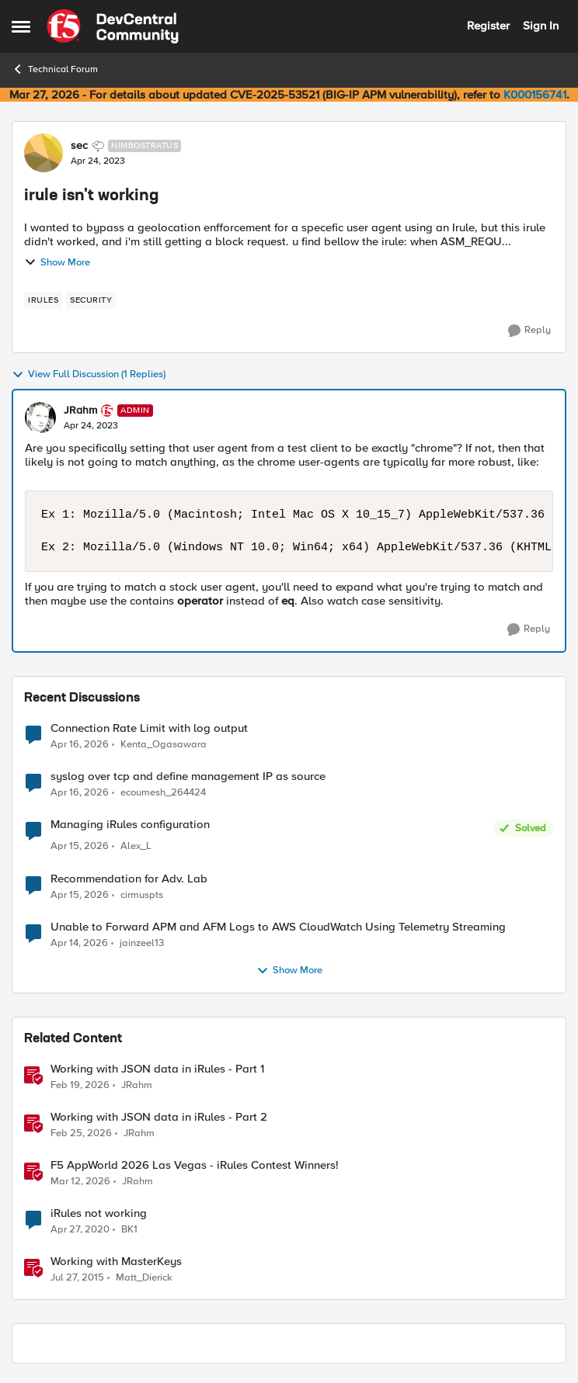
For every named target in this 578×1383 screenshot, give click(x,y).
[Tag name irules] (43, 300)
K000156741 (534, 95)
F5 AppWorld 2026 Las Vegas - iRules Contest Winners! (194, 1165)
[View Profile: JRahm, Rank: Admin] (40, 417)
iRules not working (98, 1213)
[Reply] (529, 331)
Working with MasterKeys (116, 1261)
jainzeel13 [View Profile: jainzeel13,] (142, 942)
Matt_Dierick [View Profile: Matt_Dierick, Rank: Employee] (144, 1277)
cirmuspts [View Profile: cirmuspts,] (141, 894)
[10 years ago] (77, 1277)
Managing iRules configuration (130, 824)
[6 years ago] (80, 1229)
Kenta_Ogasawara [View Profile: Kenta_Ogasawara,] (163, 744)
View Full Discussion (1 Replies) (88, 375)
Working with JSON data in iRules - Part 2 (158, 1117)
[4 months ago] (80, 1085)
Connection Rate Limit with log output (149, 728)
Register (488, 26)
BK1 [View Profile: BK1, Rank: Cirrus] (129, 1229)
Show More (57, 262)
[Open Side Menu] (21, 26)
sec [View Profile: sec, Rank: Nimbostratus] (79, 146)
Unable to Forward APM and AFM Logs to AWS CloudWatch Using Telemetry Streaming (278, 927)
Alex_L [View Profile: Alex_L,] (135, 846)
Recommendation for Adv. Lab (128, 879)
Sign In (541, 26)
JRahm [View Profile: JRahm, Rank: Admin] (80, 410)
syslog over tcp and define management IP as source (188, 776)
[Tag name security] (91, 300)
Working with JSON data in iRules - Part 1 (157, 1069)
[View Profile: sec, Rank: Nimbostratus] (43, 152)
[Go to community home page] (112, 26)
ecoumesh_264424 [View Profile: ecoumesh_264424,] (163, 793)
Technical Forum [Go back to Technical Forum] (55, 69)
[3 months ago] (79, 744)
